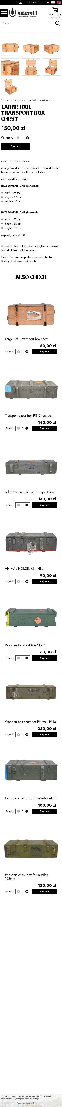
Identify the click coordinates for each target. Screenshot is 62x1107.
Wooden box (6, 156)
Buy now (15, 201)
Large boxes (19, 156)
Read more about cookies (26, 1103)
